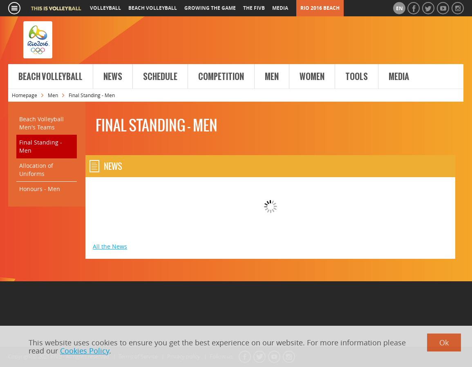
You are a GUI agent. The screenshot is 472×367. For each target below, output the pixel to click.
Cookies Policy (84, 351)
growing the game (210, 7)
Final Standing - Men (40, 146)
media (280, 7)
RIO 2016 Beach (320, 7)
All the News (110, 246)
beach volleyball (152, 7)
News (112, 77)
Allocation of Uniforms (36, 170)
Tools (356, 77)
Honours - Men (39, 189)
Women (312, 77)
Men (272, 77)
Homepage (24, 95)
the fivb (254, 7)
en (399, 8)
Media (399, 77)
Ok (444, 342)
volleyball (105, 7)
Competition (221, 77)
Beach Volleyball (50, 77)
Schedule (160, 77)
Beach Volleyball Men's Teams (41, 123)
